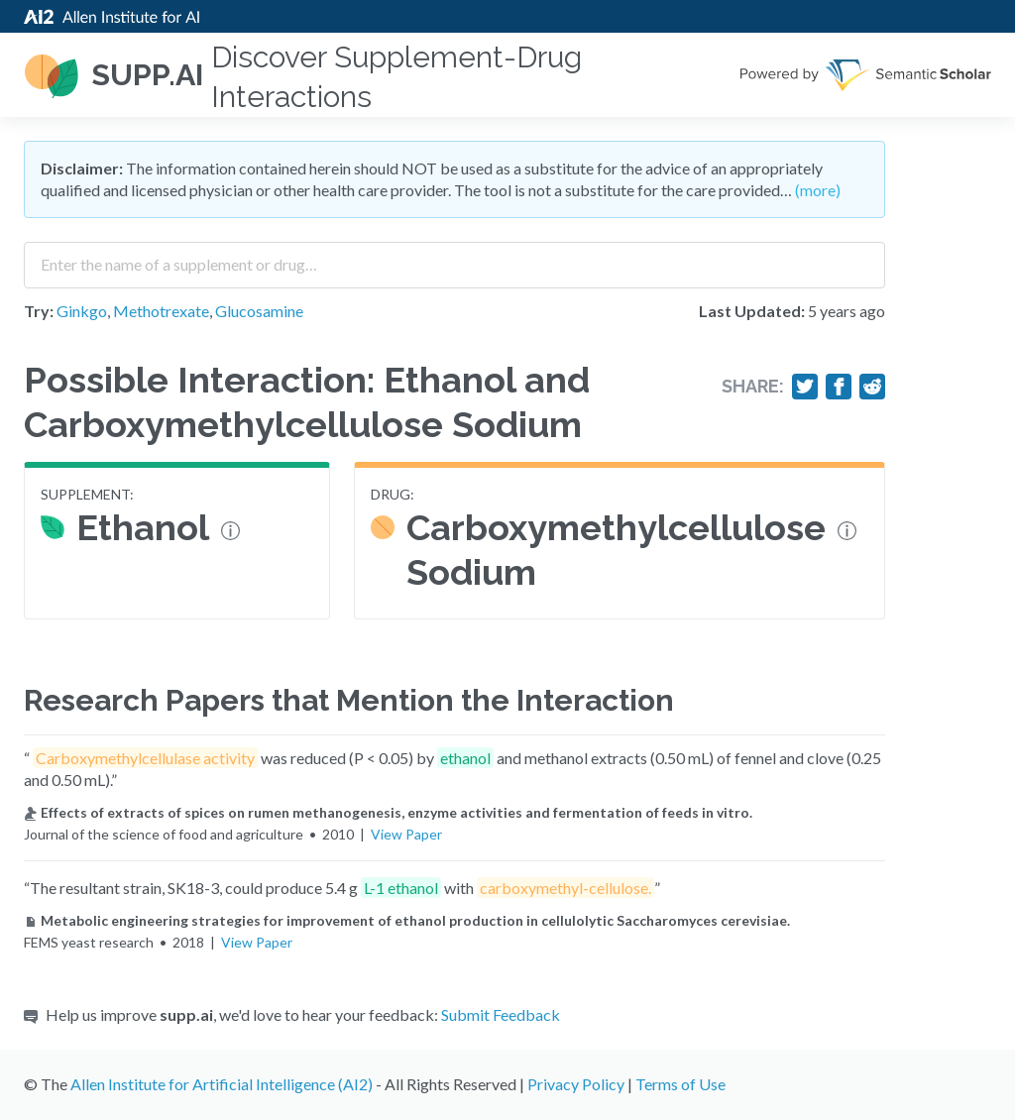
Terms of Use (680, 1083)
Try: (39, 310)
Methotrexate (161, 310)
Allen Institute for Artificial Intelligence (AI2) (221, 1083)
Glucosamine (259, 310)
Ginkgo (81, 310)
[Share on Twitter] (805, 386)
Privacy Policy (575, 1083)
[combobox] (454, 258)
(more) (818, 189)
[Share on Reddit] (872, 386)
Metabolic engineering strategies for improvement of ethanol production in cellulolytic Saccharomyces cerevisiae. (407, 920)
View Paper (406, 834)
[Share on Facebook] (838, 386)
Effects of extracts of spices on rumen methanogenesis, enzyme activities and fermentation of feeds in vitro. (388, 812)
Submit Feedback (500, 1014)
